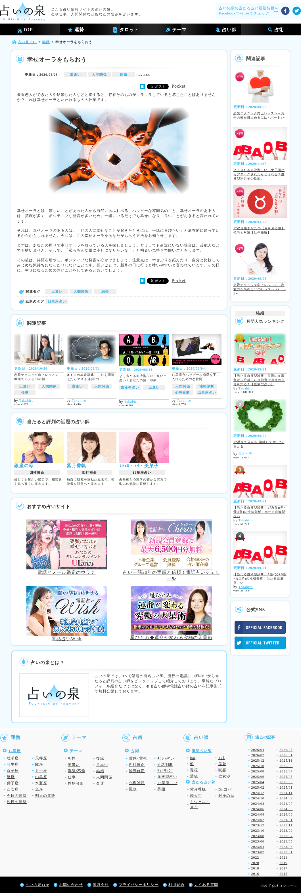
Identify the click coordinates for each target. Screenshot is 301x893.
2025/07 (285, 771)
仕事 (25, 393)
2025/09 (285, 766)
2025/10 (257, 766)
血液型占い (130, 387)
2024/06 (257, 809)
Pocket (179, 86)
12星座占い (56, 302)
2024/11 (285, 793)
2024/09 (285, 798)
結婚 (123, 75)
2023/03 (285, 847)
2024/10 (257, 798)
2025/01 (285, 787)
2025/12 (257, 761)
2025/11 (285, 761)
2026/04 (257, 750)
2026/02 (257, 755)
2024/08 (257, 804)
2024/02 (257, 820)
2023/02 (257, 852)
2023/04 (257, 847)
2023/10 (257, 831)
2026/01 (285, 755)
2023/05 (285, 841)
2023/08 (257, 836)
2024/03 (285, 814)
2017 (283, 868)
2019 (283, 863)
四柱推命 (37, 473)
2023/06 (257, 841)
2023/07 (285, 836)
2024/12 (257, 793)
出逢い (75, 75)
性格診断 (206, 386)
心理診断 (182, 393)
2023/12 (257, 825)
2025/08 (257, 771)
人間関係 (99, 75)
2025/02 (257, 787)
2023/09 (285, 831)
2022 (255, 858)
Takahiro (26, 401)
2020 (255, 863)
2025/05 (285, 777)
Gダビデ (245, 454)
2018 (255, 868)
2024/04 (257, 814)
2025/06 (257, 777)
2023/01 (285, 852)
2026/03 (285, 750)
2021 (283, 858)
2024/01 (285, 820)
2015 (283, 874)
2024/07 (285, 804)
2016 (255, 874)
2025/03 (285, 782)
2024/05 (285, 809)
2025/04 (257, 782)
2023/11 (285, 825)
